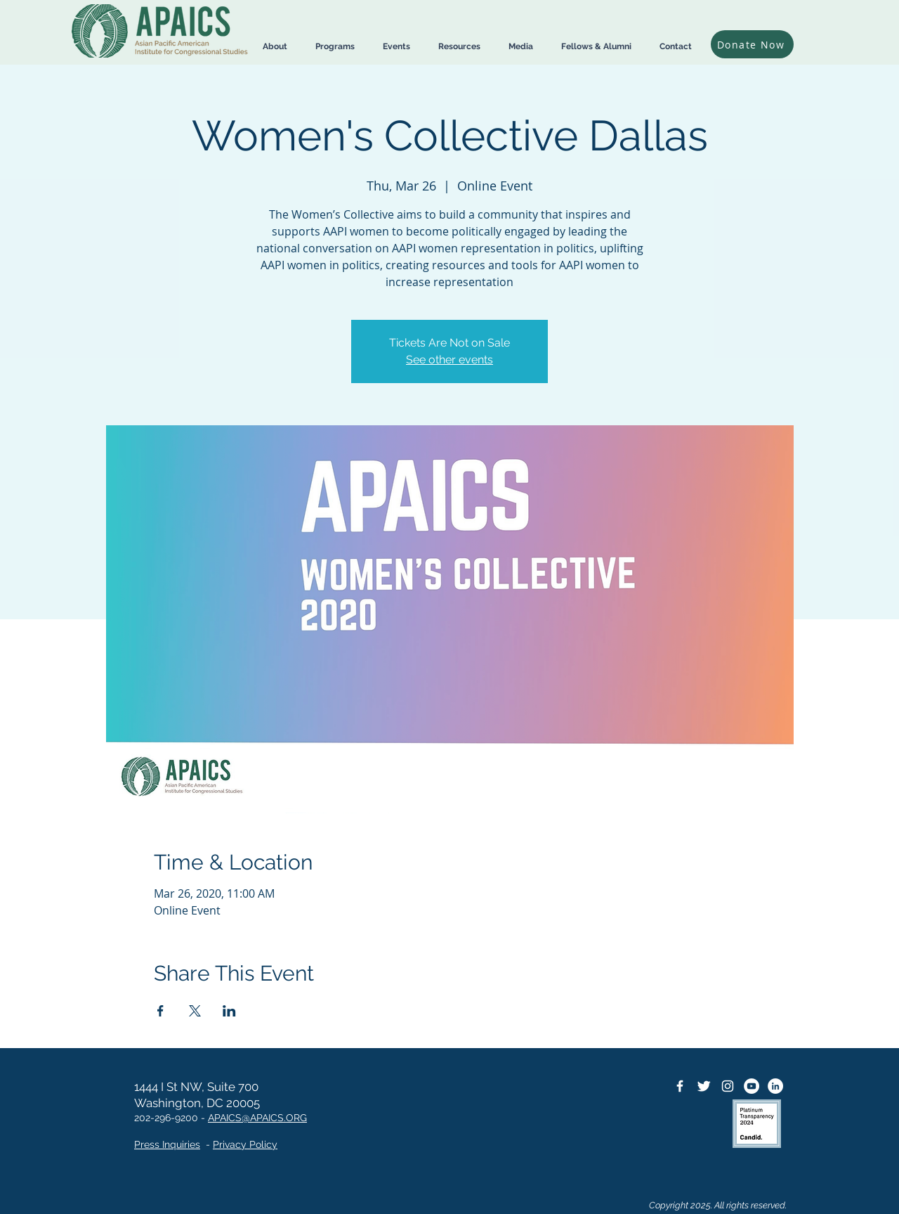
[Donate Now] (752, 44)
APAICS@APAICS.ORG (257, 1117)
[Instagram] (727, 1086)
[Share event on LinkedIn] (229, 1010)
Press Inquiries (167, 1144)
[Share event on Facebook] (160, 1010)
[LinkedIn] (775, 1086)
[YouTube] (751, 1086)
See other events (449, 359)
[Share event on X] (195, 1010)
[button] (275, 46)
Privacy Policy (245, 1144)
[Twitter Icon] (703, 1086)
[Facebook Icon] (680, 1086)
